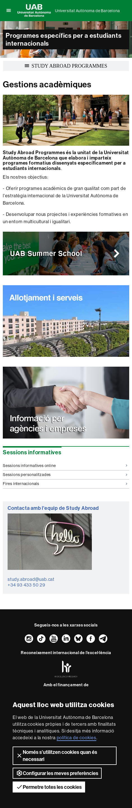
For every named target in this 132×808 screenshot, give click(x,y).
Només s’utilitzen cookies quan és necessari (56, 755)
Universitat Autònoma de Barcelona (87, 10)
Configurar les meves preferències (57, 773)
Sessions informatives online (65, 465)
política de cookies (76, 737)
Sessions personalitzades (65, 474)
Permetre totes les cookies (49, 786)
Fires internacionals (65, 483)
